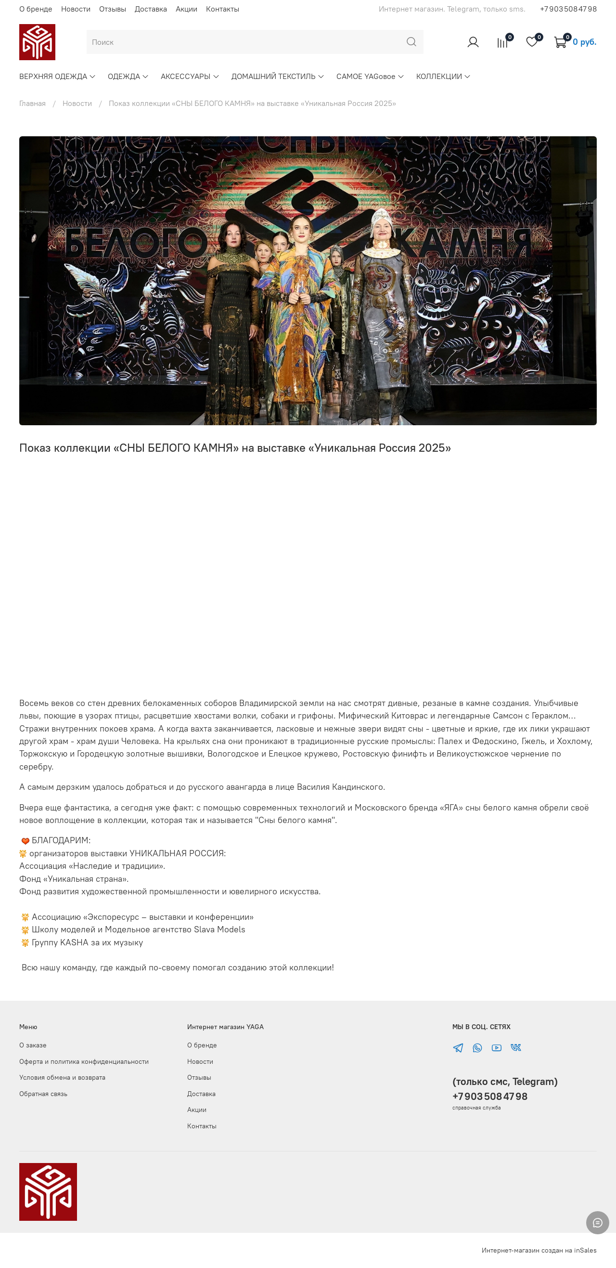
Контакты (222, 8)
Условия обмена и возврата (62, 1077)
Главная (32, 103)
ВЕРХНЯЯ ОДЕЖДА (57, 76)
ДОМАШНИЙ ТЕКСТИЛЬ (278, 76)
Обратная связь (43, 1093)
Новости (75, 8)
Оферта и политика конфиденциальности (84, 1061)
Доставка (151, 8)
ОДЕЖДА (128, 76)
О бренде (35, 8)
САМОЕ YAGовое (370, 76)
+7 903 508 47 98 (568, 8)
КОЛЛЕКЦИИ (443, 76)
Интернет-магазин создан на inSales (539, 1250)
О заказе (33, 1045)
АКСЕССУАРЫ (190, 76)
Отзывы (112, 8)
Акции (186, 8)
